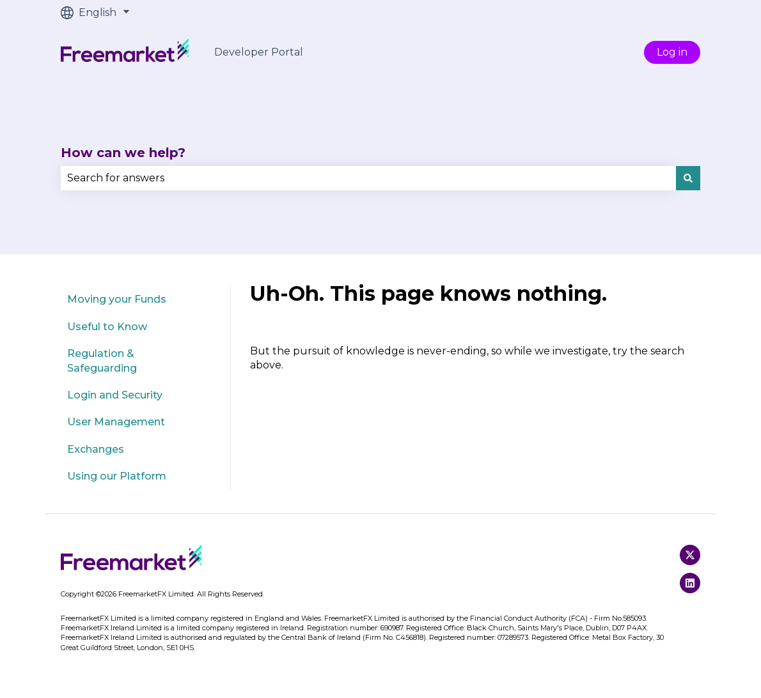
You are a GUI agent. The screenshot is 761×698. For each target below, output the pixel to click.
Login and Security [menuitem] (114, 395)
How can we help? (123, 152)
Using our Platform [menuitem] (116, 476)
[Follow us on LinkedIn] (690, 583)
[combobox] (368, 178)
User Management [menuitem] (116, 422)
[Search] (688, 178)
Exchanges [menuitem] (95, 449)
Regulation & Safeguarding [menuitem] (102, 360)
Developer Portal (258, 52)
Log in (672, 52)
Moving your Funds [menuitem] (116, 299)
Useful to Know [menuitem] (107, 327)
